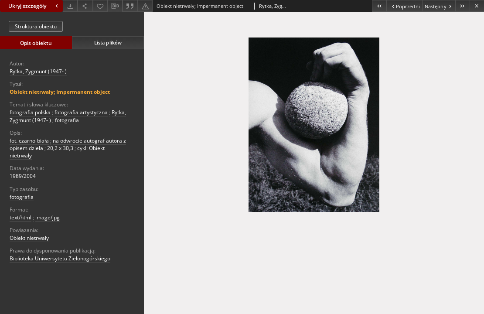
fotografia (67, 120)
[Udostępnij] (85, 6)
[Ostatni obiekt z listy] (462, 6)
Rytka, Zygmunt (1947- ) (38, 71)
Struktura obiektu (36, 26)
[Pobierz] (70, 6)
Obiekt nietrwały (29, 238)
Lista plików (108, 42)
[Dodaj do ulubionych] (100, 6)
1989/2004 (23, 176)
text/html (20, 217)
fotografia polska (30, 112)
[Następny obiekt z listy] (438, 6)
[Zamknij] (477, 6)
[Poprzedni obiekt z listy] (404, 6)
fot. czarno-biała (29, 140)
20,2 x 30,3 (60, 148)
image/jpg (47, 217)
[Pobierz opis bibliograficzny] (115, 6)
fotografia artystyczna (81, 112)
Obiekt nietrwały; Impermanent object (60, 92)
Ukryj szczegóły (34, 6)
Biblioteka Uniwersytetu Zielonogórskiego (60, 258)
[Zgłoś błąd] (145, 6)
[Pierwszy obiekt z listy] (379, 6)
